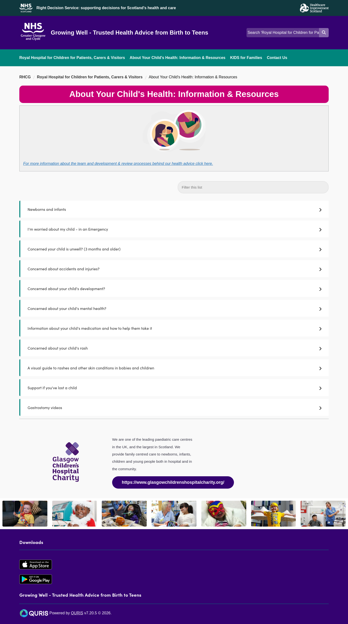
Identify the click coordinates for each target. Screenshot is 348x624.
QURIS (77, 613)
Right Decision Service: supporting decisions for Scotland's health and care (106, 8)
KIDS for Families (246, 58)
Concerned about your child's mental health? (174, 308)
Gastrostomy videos (174, 407)
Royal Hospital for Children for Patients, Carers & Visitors (72, 58)
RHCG (25, 77)
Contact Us (277, 58)
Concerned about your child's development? (174, 288)
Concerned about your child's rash (174, 348)
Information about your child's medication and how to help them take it (174, 328)
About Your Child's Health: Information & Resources (177, 58)
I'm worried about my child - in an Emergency (174, 229)
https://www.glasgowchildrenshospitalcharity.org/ (173, 482)
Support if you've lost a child (174, 387)
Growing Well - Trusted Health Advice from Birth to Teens (129, 32)
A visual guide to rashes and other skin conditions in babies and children (174, 367)
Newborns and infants (174, 209)
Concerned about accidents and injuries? (174, 268)
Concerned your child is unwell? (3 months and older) (174, 248)
